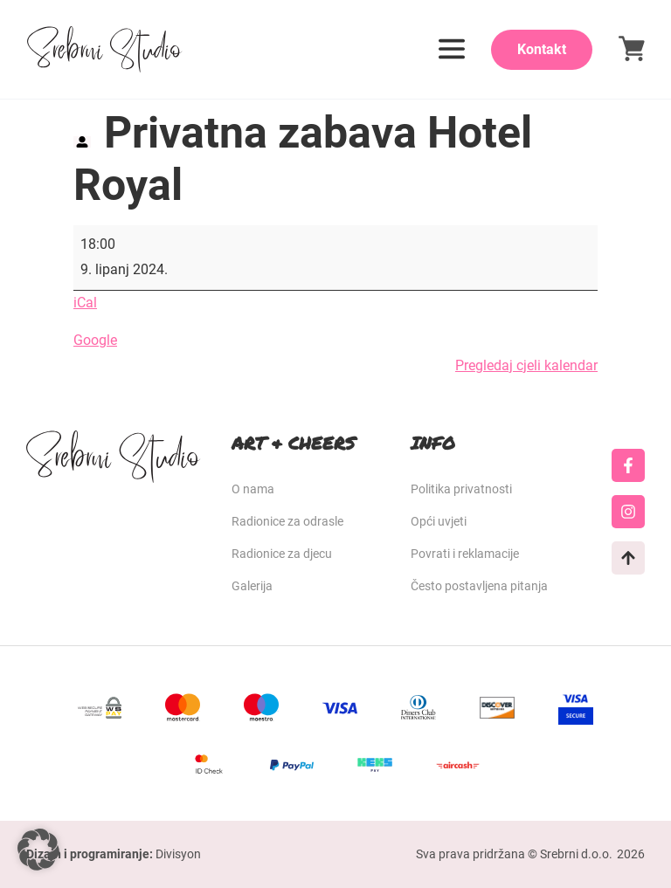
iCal (85, 302)
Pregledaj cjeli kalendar (526, 365)
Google (95, 340)
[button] (38, 849)
